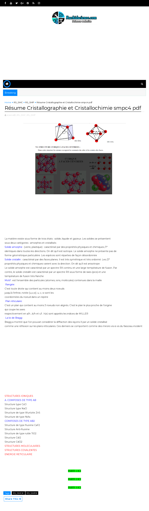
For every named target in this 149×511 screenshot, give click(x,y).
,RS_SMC (21, 115)
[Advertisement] (74, 52)
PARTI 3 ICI (74, 487)
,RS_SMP (31, 115)
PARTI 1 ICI (74, 471)
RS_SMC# (18, 493)
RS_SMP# (32, 493)
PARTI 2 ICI (74, 479)
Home (8, 102)
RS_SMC (18, 102)
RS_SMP (29, 102)
